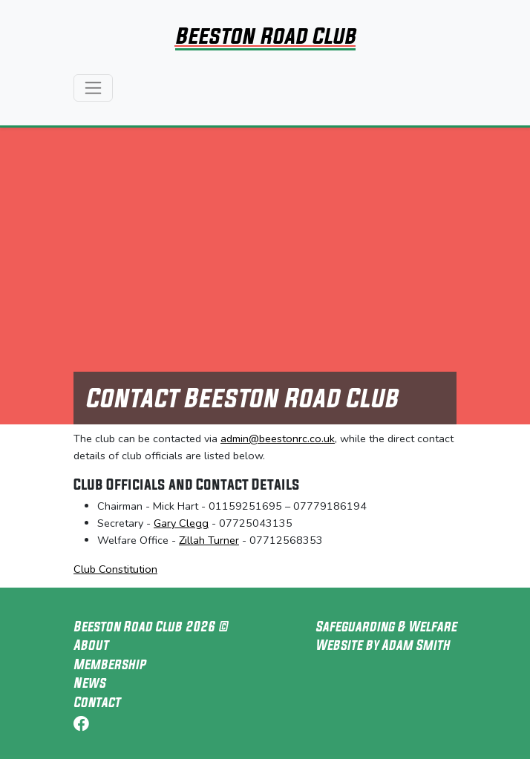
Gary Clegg (181, 523)
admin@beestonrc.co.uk (277, 438)
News (89, 682)
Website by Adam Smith (382, 644)
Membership (109, 664)
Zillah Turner (209, 540)
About (90, 644)
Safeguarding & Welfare (386, 626)
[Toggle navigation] (93, 88)
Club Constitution (115, 569)
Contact (96, 701)
